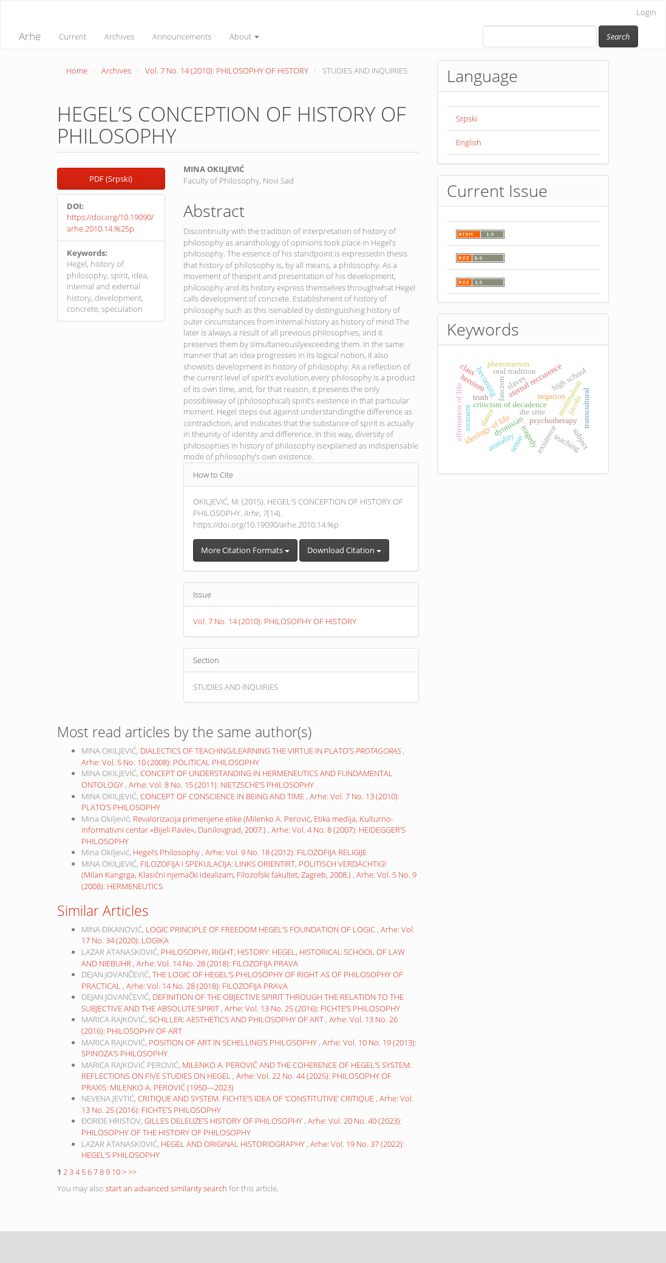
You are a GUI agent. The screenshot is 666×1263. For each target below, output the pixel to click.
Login (646, 12)
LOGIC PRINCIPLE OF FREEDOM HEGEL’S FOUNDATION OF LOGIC (261, 929)
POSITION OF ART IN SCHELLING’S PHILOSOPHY (234, 1042)
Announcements (181, 36)
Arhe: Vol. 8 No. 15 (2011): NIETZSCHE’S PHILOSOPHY (221, 784)
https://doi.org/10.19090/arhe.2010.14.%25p (110, 223)
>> (132, 1171)
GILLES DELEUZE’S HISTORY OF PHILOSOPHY (224, 1120)
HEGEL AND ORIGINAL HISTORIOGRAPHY (234, 1143)
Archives (119, 36)
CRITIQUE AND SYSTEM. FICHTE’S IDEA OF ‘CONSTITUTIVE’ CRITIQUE (257, 1098)
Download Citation (344, 550)
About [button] (244, 36)
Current (72, 36)
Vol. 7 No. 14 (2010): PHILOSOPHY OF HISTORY (226, 70)
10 (116, 1171)
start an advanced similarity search (166, 1188)
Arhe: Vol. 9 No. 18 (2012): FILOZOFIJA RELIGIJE (286, 852)
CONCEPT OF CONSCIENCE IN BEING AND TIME (223, 796)
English (468, 142)
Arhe (30, 36)
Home (76, 70)
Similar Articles (103, 910)
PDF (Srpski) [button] (110, 178)
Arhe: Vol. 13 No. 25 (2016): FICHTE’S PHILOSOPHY (312, 1008)
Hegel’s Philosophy (167, 852)
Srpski (466, 118)
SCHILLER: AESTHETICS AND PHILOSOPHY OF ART (237, 1019)
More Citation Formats (245, 550)
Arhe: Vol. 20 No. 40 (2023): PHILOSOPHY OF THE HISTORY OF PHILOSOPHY (241, 1126)
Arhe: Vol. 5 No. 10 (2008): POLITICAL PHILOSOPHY (170, 762)
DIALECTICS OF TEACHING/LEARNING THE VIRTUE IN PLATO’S (271, 750)
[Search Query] (540, 36)
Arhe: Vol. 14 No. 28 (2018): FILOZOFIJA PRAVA (217, 963)
